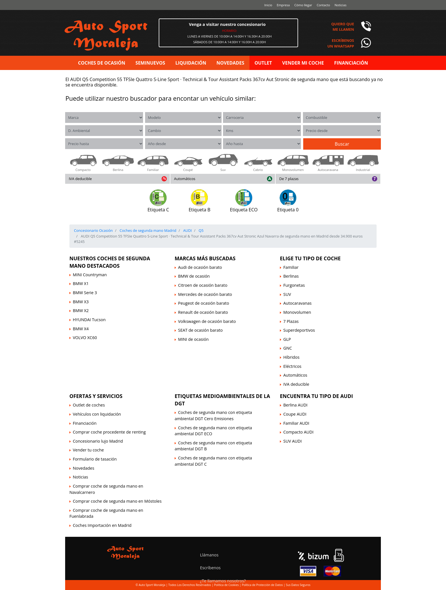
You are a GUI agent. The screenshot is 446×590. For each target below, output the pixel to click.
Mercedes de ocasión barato (205, 294)
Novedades (83, 468)
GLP (287, 339)
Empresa (283, 5)
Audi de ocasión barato (200, 267)
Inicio (268, 5)
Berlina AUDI (295, 405)
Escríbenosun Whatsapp (340, 43)
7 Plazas (291, 321)
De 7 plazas (289, 178)
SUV (287, 294)
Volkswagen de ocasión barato (207, 321)
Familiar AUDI (296, 423)
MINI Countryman (90, 274)
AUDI (187, 230)
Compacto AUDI (298, 432)
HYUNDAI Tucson (89, 319)
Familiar (291, 267)
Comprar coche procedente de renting (109, 432)
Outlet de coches (89, 405)
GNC (287, 348)
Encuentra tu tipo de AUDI (316, 396)
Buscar (342, 144)
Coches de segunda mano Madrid (147, 230)
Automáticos (184, 178)
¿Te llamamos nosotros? (223, 580)
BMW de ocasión (194, 276)
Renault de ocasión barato (203, 312)
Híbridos (291, 357)
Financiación (84, 423)
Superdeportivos (299, 330)
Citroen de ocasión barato (202, 285)
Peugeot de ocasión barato (203, 303)
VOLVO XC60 (85, 337)
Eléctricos (292, 366)
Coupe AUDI (294, 414)
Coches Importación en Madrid (102, 525)
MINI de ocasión (193, 339)
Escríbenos (210, 567)
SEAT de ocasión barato (200, 330)
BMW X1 (81, 283)
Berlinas (291, 276)
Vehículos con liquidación (97, 414)
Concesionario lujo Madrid (98, 441)
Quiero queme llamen (342, 26)
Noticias (340, 5)
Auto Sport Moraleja (152, 585)
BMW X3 (81, 301)
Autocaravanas (297, 303)
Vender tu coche (88, 450)
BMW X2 (81, 310)
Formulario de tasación (95, 459)
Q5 (201, 230)
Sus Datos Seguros (298, 585)
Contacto (323, 5)
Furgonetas (294, 285)
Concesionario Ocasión (93, 230)
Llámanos (209, 555)
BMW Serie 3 (85, 292)
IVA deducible (80, 178)
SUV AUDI (292, 441)
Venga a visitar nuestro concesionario (227, 24)
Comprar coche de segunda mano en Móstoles (117, 501)
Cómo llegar (303, 5)
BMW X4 (81, 328)
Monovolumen (297, 312)
